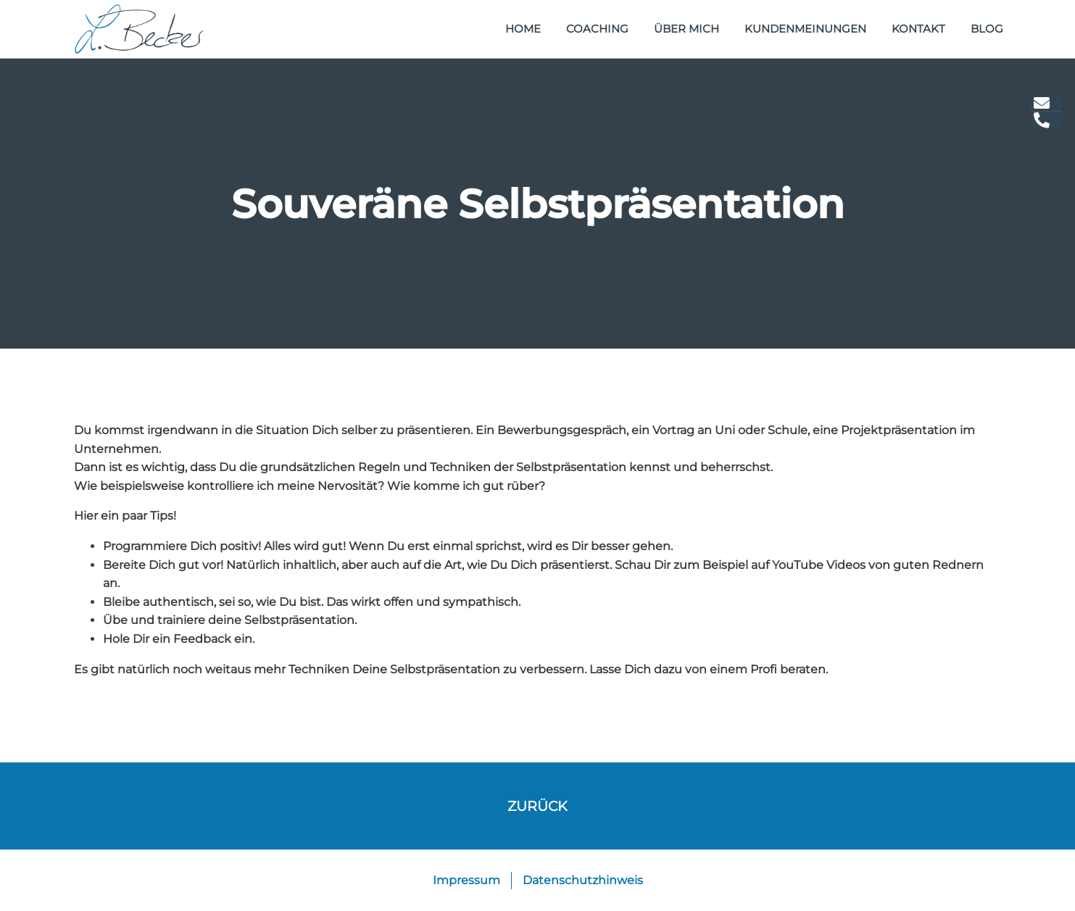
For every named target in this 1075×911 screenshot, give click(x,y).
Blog (987, 29)
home (523, 29)
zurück (537, 806)
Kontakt (918, 29)
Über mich (686, 29)
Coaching (597, 29)
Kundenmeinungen (805, 29)
